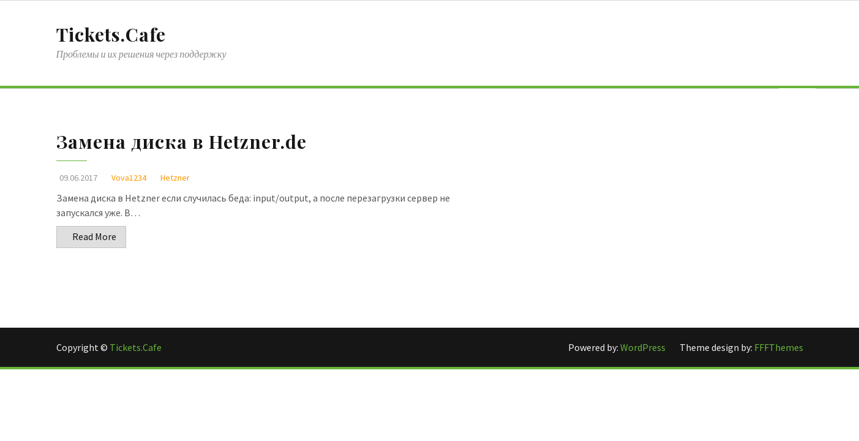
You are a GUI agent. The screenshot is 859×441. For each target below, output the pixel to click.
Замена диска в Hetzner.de (181, 141)
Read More (94, 236)
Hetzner (175, 177)
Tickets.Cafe (111, 34)
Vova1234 (128, 177)
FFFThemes (778, 347)
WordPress (643, 347)
